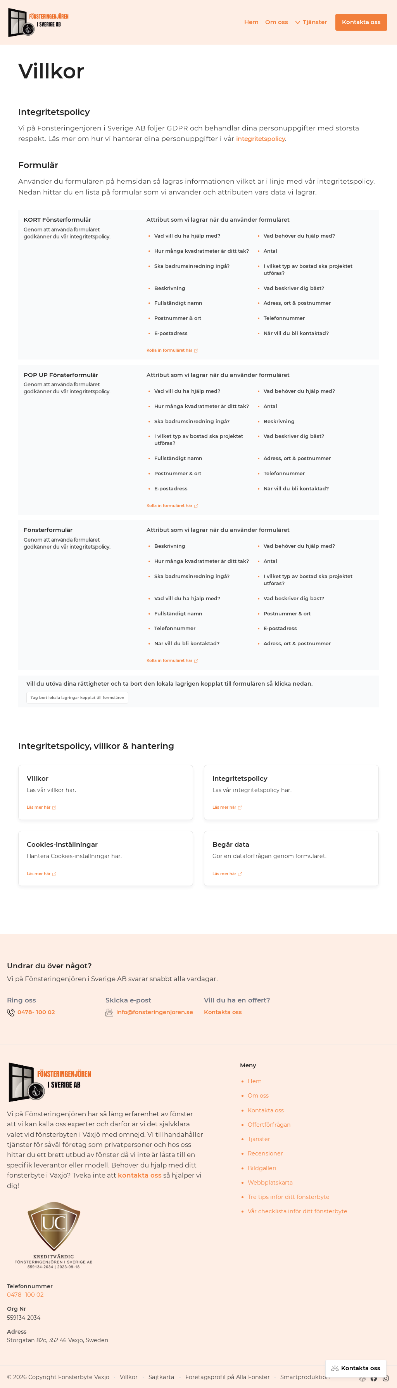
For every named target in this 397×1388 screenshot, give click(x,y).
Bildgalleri (262, 1167)
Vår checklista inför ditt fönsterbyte (297, 1210)
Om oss (278, 22)
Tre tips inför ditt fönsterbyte (289, 1196)
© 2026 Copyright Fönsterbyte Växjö (51, 1376)
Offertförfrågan (269, 1123)
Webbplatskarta (270, 1181)
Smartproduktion (268, 1376)
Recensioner (265, 1153)
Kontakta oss (222, 1011)
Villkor (113, 1376)
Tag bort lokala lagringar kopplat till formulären (78, 697)
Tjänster (316, 22)
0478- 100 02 (24, 1294)
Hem (252, 22)
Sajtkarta (142, 1376)
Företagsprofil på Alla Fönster (200, 1376)
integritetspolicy (264, 138)
